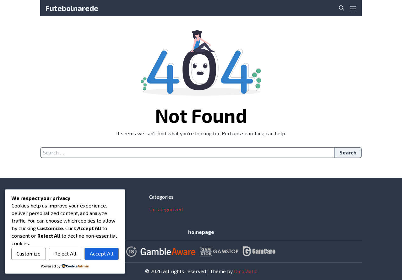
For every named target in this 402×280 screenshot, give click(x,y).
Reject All (65, 253)
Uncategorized (166, 209)
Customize (29, 253)
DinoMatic (245, 271)
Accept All (101, 253)
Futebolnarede (71, 8)
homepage (201, 232)
